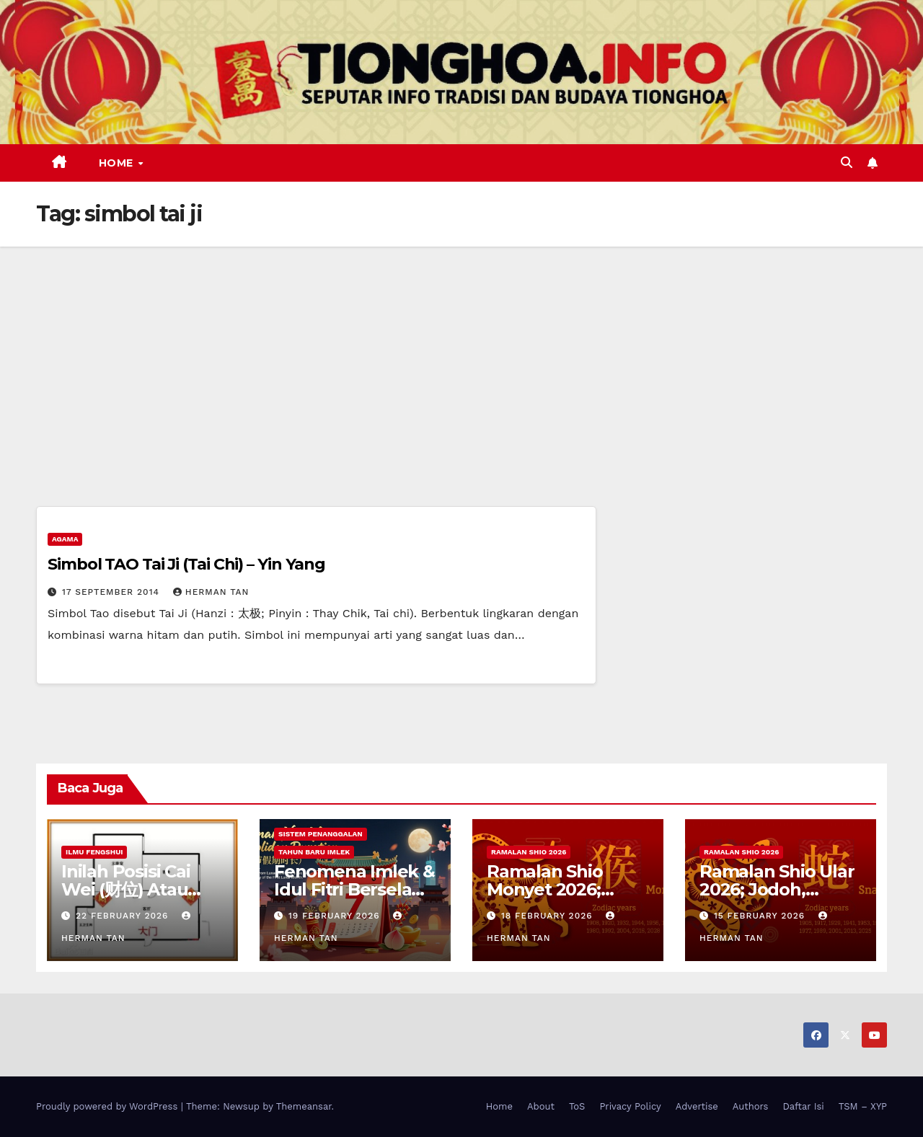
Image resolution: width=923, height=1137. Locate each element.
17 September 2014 (112, 592)
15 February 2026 (761, 916)
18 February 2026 (548, 916)
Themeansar (304, 1106)
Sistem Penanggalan (320, 834)
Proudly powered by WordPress (108, 1106)
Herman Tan (211, 592)
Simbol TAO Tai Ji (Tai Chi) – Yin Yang (186, 564)
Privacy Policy (630, 1106)
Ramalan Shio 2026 (528, 852)
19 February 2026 (336, 916)
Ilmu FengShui (94, 852)
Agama (65, 539)
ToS (577, 1106)
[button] (846, 162)
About (541, 1106)
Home (118, 162)
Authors (751, 1106)
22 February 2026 (124, 916)
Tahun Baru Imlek (314, 852)
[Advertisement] (461, 355)
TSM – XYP (863, 1106)
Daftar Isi (802, 1106)
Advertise (697, 1106)
